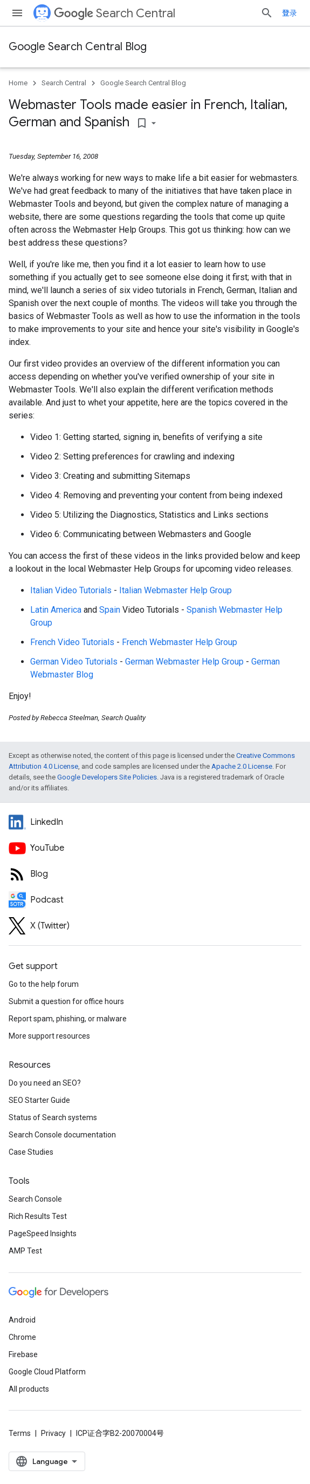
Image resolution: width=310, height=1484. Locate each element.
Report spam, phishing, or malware (68, 1018)
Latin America (55, 610)
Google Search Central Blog (78, 46)
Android (22, 1320)
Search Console (35, 1199)
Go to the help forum (44, 984)
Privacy (53, 1433)
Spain (109, 610)
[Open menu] (17, 13)
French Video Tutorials (72, 642)
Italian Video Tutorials (71, 590)
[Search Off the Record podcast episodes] (155, 900)
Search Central (114, 13)
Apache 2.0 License (241, 766)
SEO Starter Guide (39, 1100)
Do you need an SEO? (45, 1083)
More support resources (49, 1036)
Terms (20, 1433)
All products (29, 1389)
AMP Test (25, 1250)
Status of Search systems (53, 1117)
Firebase (23, 1354)
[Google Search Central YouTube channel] (155, 848)
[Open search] (266, 12)
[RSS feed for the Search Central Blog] (155, 874)
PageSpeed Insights (43, 1233)
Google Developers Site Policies (107, 777)
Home (18, 83)
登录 (289, 13)
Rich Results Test (38, 1216)
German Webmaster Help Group (184, 661)
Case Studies (31, 1152)
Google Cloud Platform (47, 1371)
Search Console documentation (62, 1134)
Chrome (22, 1337)
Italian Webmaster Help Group (175, 590)
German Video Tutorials (74, 661)
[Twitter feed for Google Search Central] (155, 925)
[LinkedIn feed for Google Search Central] (155, 822)
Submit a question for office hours (66, 1001)
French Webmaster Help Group (179, 642)
